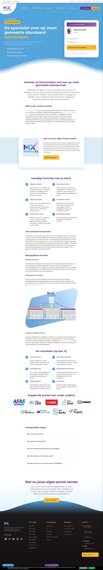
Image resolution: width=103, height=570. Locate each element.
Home (5, 18)
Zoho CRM (31, 526)
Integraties (49, 531)
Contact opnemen (51, 500)
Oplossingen (61, 8)
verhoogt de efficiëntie (34, 285)
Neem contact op (88, 554)
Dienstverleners (68, 531)
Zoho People (32, 531)
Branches (26, 8)
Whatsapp (9, 1)
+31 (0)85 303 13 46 (73, 38)
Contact (79, 1)
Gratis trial (95, 8)
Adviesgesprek (85, 8)
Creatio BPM (32, 545)
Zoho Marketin (32, 539)
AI (47, 529)
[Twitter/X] (21, 539)
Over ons (72, 1)
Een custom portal (31, 110)
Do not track (83, 567)
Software (49, 8)
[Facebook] (9, 539)
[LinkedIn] (5, 539)
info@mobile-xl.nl (73, 42)
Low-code (49, 534)
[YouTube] (13, 539)
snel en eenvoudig (66, 340)
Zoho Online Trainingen (52, 537)
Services (72, 8)
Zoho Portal (32, 534)
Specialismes (38, 8)
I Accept (91, 567)
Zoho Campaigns (33, 537)
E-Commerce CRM (69, 529)
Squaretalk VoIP (33, 548)
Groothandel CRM (68, 526)
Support (88, 1)
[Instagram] (17, 539)
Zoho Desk (31, 529)
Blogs (18, 1)
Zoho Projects (32, 542)
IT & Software (67, 534)
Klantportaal (50, 526)
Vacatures (98, 1)
